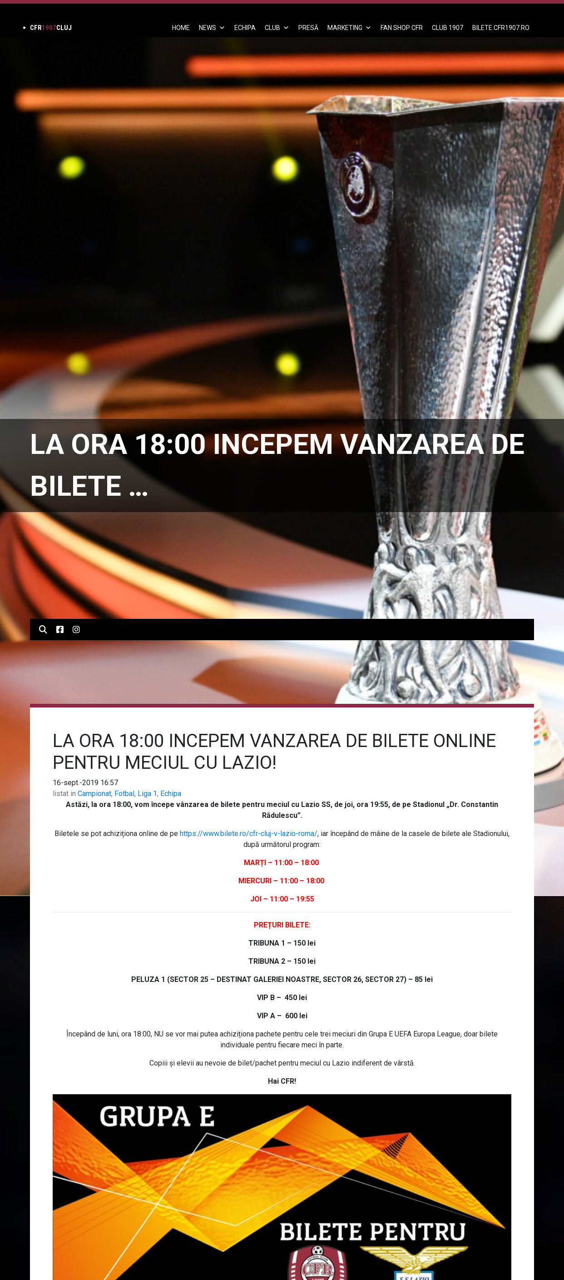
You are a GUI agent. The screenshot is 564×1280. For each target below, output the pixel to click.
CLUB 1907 (447, 27)
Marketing (349, 27)
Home (181, 27)
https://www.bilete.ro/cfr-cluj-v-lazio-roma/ (248, 833)
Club (277, 27)
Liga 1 (147, 793)
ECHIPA (245, 27)
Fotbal (124, 793)
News (212, 27)
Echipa (170, 793)
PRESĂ (308, 27)
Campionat (94, 793)
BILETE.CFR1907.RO (500, 27)
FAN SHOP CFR (402, 27)
